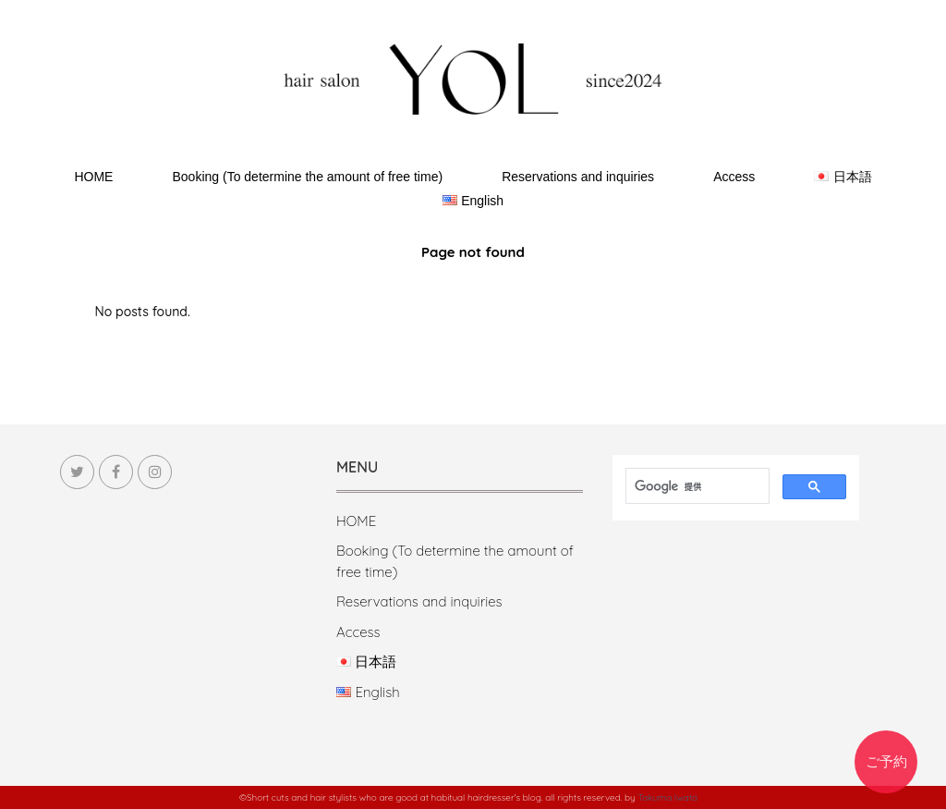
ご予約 (886, 761)
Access (734, 176)
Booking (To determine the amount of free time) (307, 176)
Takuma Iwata (667, 797)
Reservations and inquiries (578, 176)
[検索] (690, 486)
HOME (93, 176)
